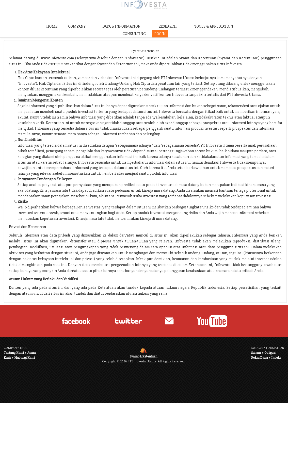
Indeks (276, 357)
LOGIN (160, 33)
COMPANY (77, 26)
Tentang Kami (14, 353)
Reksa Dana (259, 357)
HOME (52, 26)
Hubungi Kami (24, 357)
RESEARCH (168, 26)
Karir (7, 357)
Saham (256, 353)
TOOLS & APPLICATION (213, 26)
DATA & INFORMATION (121, 26)
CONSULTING (134, 33)
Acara (31, 353)
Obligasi (269, 353)
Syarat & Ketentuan (143, 356)
